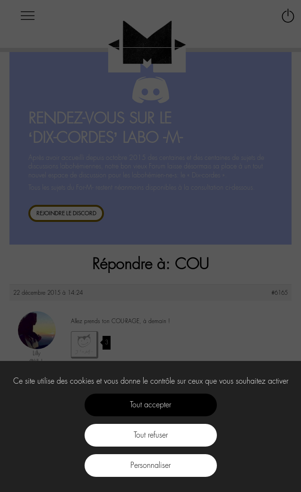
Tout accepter (150, 405)
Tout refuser (151, 435)
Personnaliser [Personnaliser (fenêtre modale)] (150, 465)
